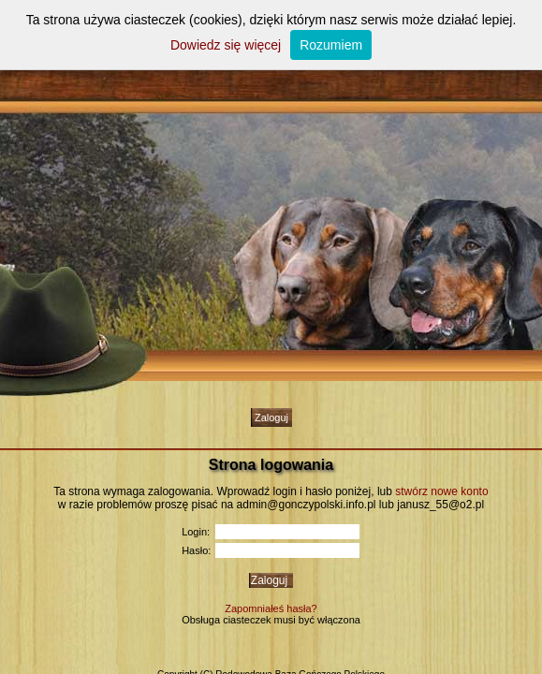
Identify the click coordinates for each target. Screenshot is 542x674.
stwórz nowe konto (441, 491)
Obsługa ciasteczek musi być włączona (271, 619)
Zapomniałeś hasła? (270, 608)
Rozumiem (331, 44)
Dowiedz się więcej (225, 44)
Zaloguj (271, 417)
